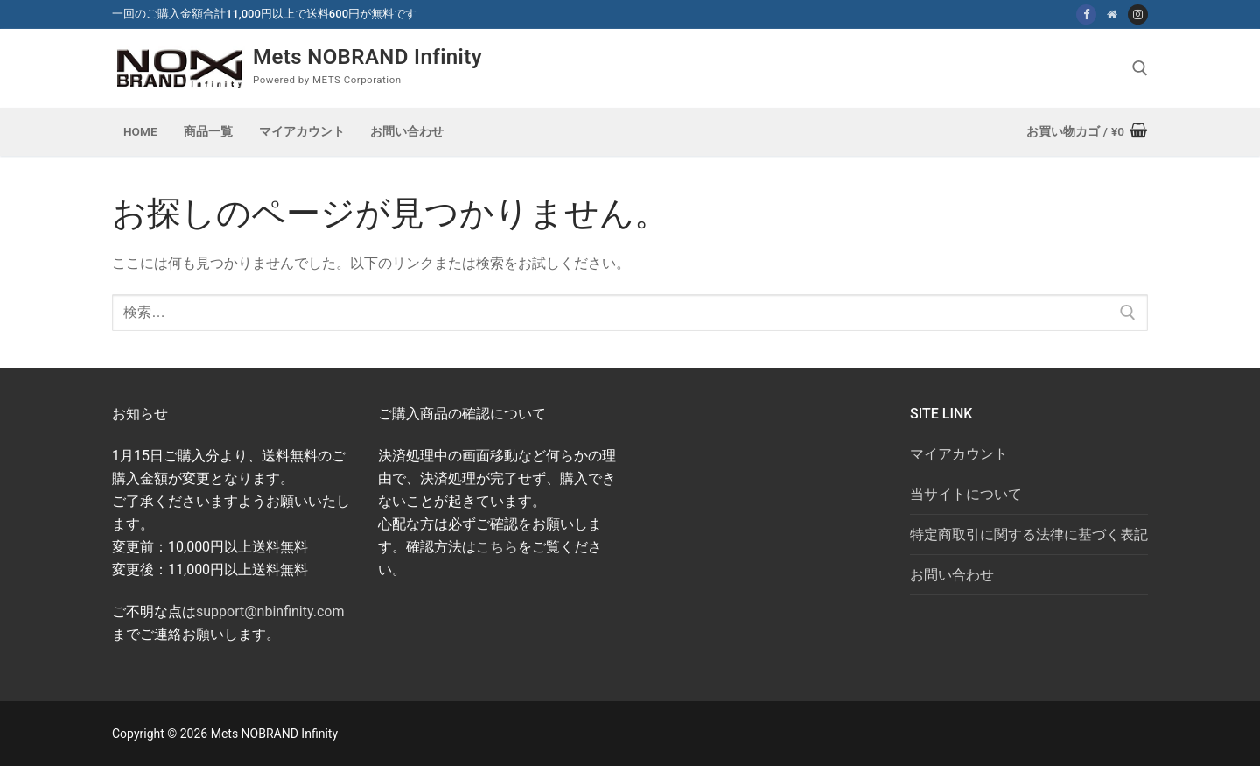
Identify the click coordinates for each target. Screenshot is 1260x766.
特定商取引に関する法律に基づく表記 (1029, 534)
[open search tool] (1140, 68)
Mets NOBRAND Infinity (367, 57)
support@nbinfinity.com (270, 611)
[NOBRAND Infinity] (1112, 14)
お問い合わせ (952, 574)
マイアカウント (959, 454)
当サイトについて (966, 494)
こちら (497, 546)
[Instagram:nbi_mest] (1138, 14)
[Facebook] (1086, 14)
